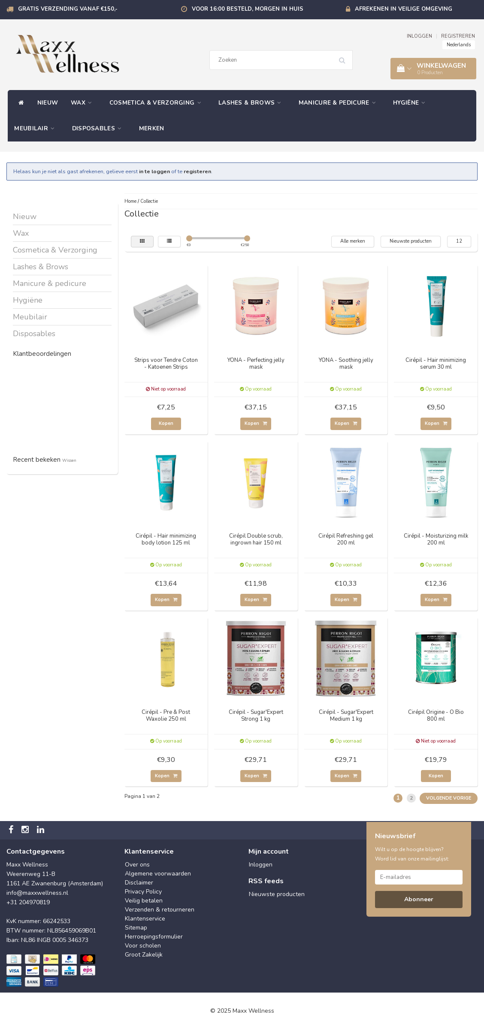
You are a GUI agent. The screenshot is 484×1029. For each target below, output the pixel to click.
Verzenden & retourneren (159, 910)
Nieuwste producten (411, 241)
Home (130, 201)
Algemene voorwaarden (158, 874)
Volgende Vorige (448, 798)
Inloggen (260, 865)
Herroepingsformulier (154, 937)
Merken (151, 128)
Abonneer (418, 899)
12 (459, 241)
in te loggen (154, 171)
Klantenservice (145, 919)
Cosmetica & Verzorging (157, 103)
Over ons (137, 865)
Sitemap (136, 928)
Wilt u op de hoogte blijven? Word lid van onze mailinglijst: (412, 854)
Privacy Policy (143, 892)
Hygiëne (411, 103)
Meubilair (36, 128)
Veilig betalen (144, 901)
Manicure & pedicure (339, 103)
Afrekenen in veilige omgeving (403, 9)
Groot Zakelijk (144, 955)
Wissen (69, 460)
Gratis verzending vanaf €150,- (68, 9)
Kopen (166, 423)
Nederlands (459, 45)
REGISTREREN (458, 36)
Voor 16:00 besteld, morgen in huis (247, 9)
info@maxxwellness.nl (37, 893)
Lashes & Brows (252, 103)
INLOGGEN (419, 36)
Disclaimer (139, 883)
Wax (84, 103)
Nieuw (47, 103)
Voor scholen (143, 946)
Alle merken (352, 241)
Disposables (99, 128)
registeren (197, 171)
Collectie (149, 201)
